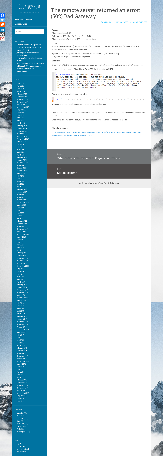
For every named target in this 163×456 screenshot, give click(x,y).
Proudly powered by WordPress (88, 183)
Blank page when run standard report (30, 63)
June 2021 (20, 242)
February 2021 (22, 253)
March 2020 (21, 282)
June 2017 (20, 369)
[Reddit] (2, 24)
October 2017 (22, 359)
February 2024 (22, 157)
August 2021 (21, 237)
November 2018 (22, 324)
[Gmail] (2, 38)
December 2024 (22, 131)
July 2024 (20, 144)
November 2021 (22, 229)
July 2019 (20, 303)
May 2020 (20, 277)
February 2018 (22, 348)
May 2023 (20, 181)
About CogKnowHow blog (24, 19)
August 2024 (21, 142)
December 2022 (22, 195)
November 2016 (22, 388)
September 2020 (23, 266)
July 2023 (20, 176)
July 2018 (20, 335)
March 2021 (21, 250)
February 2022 (22, 221)
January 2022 (22, 224)
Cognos (19, 416)
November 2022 (22, 197)
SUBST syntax (22, 71)
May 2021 (20, 245)
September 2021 (23, 234)
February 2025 (22, 126)
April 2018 (20, 343)
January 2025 (22, 128)
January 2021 (22, 255)
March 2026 (21, 91)
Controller (20, 418)
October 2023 (22, 168)
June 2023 (20, 179)
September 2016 (23, 393)
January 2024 (22, 160)
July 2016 (20, 398)
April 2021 (20, 247)
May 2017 (20, 372)
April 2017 (20, 375)
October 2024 (22, 136)
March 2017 (21, 377)
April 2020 (20, 279)
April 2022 (20, 216)
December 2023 (22, 163)
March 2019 (21, 314)
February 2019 (22, 316)
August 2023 (21, 173)
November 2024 (22, 134)
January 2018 (22, 351)
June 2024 (20, 147)
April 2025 (20, 120)
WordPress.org (22, 452)
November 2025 (22, 102)
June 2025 (20, 115)
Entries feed (21, 446)
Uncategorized (22, 432)
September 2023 (23, 171)
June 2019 (20, 306)
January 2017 (22, 382)
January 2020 (22, 287)
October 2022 (22, 200)
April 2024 (20, 152)
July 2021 (20, 240)
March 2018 (21, 345)
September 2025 (23, 107)
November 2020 (22, 261)
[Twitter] (2, 20)
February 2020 (22, 284)
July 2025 (20, 112)
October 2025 (22, 104)
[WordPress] (2, 34)
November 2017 (22, 356)
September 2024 (23, 139)
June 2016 (20, 401)
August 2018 (21, 332)
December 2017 (22, 353)
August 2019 (21, 300)
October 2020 (22, 263)
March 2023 (21, 187)
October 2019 (22, 295)
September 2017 (23, 361)
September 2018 (23, 330)
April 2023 (20, 184)
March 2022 (21, 218)
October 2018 (22, 327)
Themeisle (115, 183)
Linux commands (21, 24)
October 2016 (22, 390)
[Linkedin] (2, 29)
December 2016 (22, 385)
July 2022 (20, 208)
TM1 (18, 429)
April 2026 (20, 89)
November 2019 (22, 293)
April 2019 (20, 311)
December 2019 (22, 290)
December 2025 (22, 99)
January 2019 (22, 319)
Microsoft (20, 424)
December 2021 (22, 226)
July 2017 (20, 367)
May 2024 (20, 149)
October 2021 (22, 232)
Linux (18, 421)
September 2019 (23, 298)
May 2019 (20, 308)
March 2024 (21, 155)
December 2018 (22, 322)
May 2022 (20, 213)
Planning (20, 426)
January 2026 (22, 97)
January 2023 (22, 192)
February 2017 (22, 380)
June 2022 (20, 210)
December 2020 (22, 258)
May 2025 (20, 118)
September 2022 (23, 202)
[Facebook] (2, 15)
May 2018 (20, 340)
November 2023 (22, 165)
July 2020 (20, 271)
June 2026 (20, 83)
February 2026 (22, 94)
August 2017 (21, 364)
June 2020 (20, 274)
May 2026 (20, 86)
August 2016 (21, 396)
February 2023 (22, 189)
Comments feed (23, 449)
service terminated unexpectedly (29, 45)
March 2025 (21, 123)
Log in (19, 444)
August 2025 (21, 110)
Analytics (20, 413)
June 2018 (20, 337)
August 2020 (21, 269)
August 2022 (21, 205)
